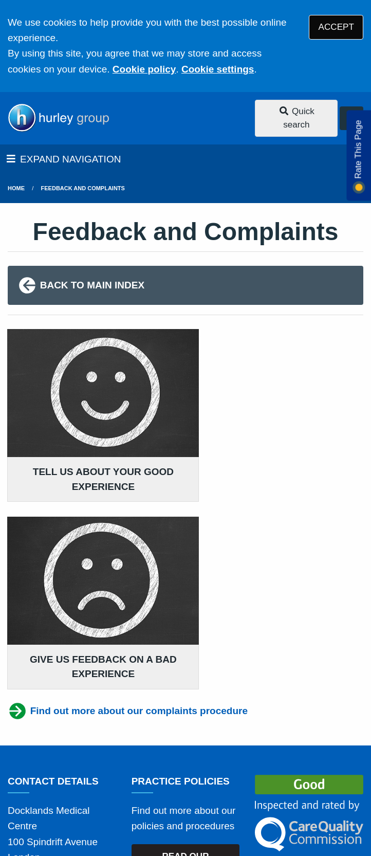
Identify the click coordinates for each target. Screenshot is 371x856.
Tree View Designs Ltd (62, 817)
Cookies (211, 787)
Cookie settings (217, 69)
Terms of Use (99, 774)
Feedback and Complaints (83, 188)
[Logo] (58, 118)
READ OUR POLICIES (185, 659)
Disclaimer (159, 774)
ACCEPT (336, 27)
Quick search (296, 118)
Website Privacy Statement (128, 787)
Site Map (256, 787)
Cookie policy (144, 69)
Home (16, 188)
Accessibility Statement (240, 774)
